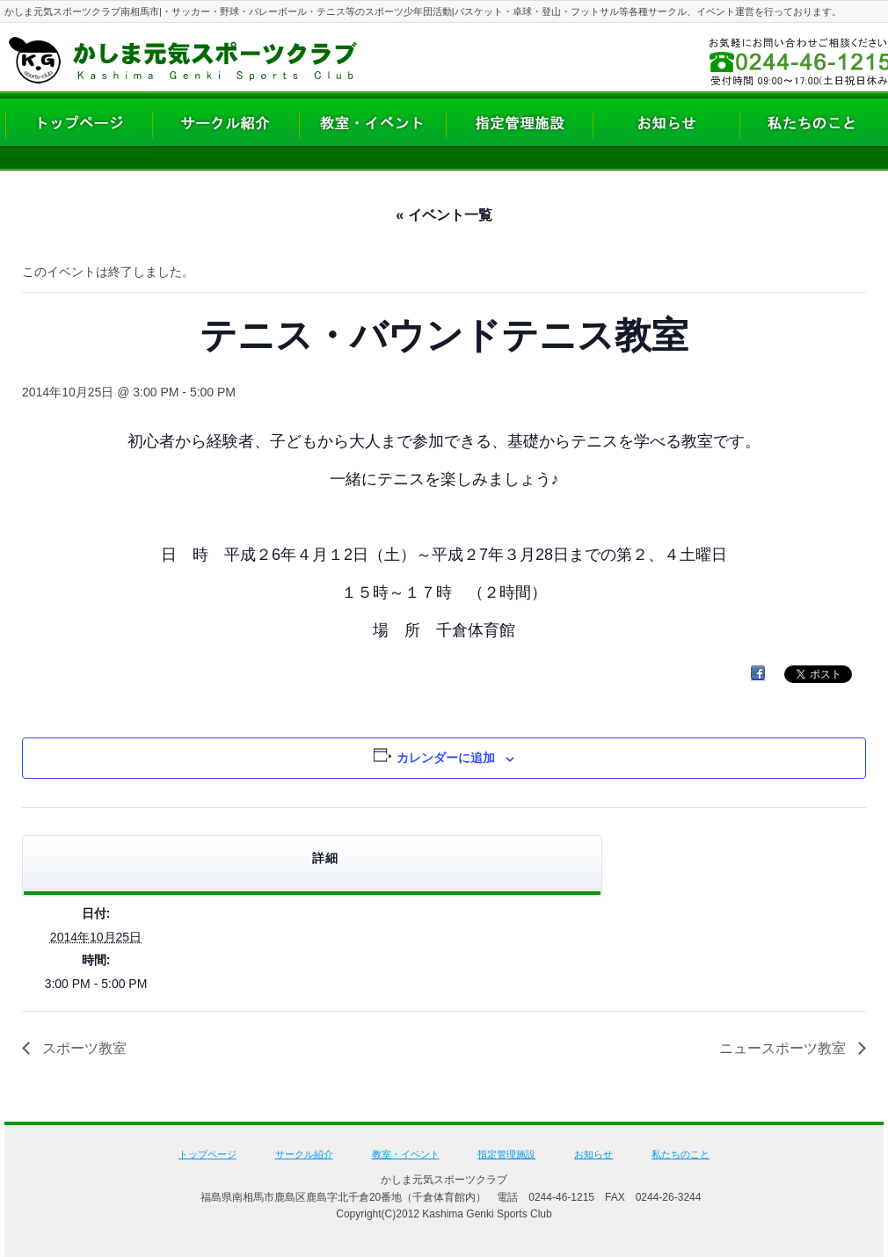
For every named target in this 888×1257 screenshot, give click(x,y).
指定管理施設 (506, 1154)
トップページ (207, 1154)
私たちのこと (680, 1154)
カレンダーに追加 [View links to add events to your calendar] (446, 758)
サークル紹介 (304, 1154)
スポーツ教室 (83, 1048)
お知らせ (593, 1154)
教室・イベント (406, 1154)
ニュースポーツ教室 (784, 1048)
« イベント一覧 (443, 214)
